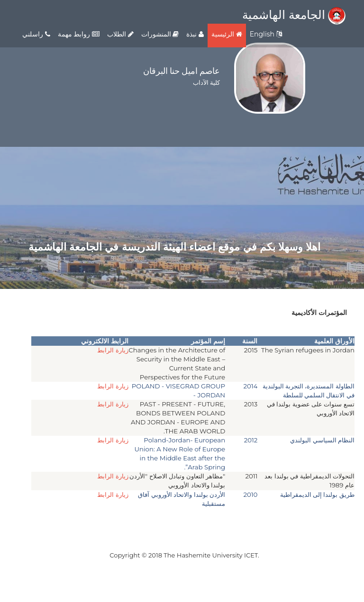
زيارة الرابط (112, 350)
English (266, 34)
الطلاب (120, 34)
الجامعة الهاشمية (294, 15)
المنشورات (160, 34)
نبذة (195, 34)
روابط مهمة (79, 34)
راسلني (36, 34)
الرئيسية (226, 34)
